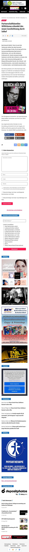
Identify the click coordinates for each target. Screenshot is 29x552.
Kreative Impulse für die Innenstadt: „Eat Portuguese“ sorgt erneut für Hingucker (13, 415)
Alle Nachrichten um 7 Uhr (11, 235)
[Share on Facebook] (5, 35)
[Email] (8, 35)
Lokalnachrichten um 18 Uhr (11, 231)
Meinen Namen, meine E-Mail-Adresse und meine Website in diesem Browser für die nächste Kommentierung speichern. (14, 188)
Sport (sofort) (7, 242)
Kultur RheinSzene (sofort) (11, 236)
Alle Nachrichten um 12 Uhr (11, 233)
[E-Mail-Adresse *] (14, 220)
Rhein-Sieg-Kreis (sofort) (10, 238)
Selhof (4, 20)
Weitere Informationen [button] (14, 380)
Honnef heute (4, 39)
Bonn (5, 243)
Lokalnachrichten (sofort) (11, 228)
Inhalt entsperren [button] (14, 383)
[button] (3, 8)
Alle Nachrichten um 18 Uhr (11, 230)
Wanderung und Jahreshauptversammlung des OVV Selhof (10, 527)
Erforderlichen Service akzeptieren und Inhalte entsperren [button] (14, 389)
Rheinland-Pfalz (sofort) (10, 240)
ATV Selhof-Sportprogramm (8, 519)
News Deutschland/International (13, 245)
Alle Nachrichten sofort (10, 226)
